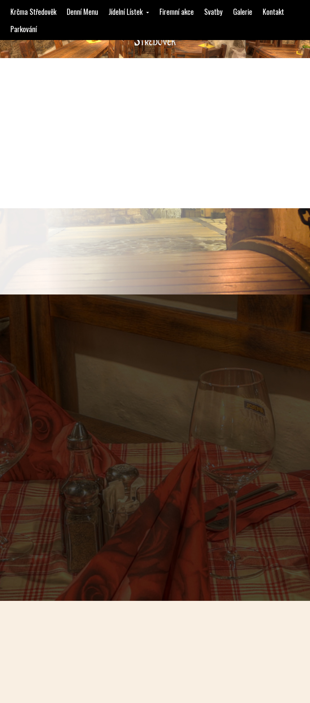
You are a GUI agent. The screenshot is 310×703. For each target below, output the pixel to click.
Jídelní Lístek (129, 11)
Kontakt (273, 11)
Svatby (213, 11)
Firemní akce (177, 11)
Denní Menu (82, 11)
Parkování (23, 28)
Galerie (242, 11)
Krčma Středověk (33, 11)
